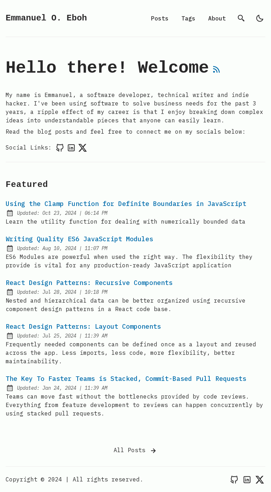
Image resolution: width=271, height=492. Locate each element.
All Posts (135, 451)
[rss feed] (216, 72)
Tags (188, 18)
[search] (241, 18)
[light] (259, 18)
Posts (160, 18)
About (217, 18)
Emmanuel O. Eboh (46, 18)
